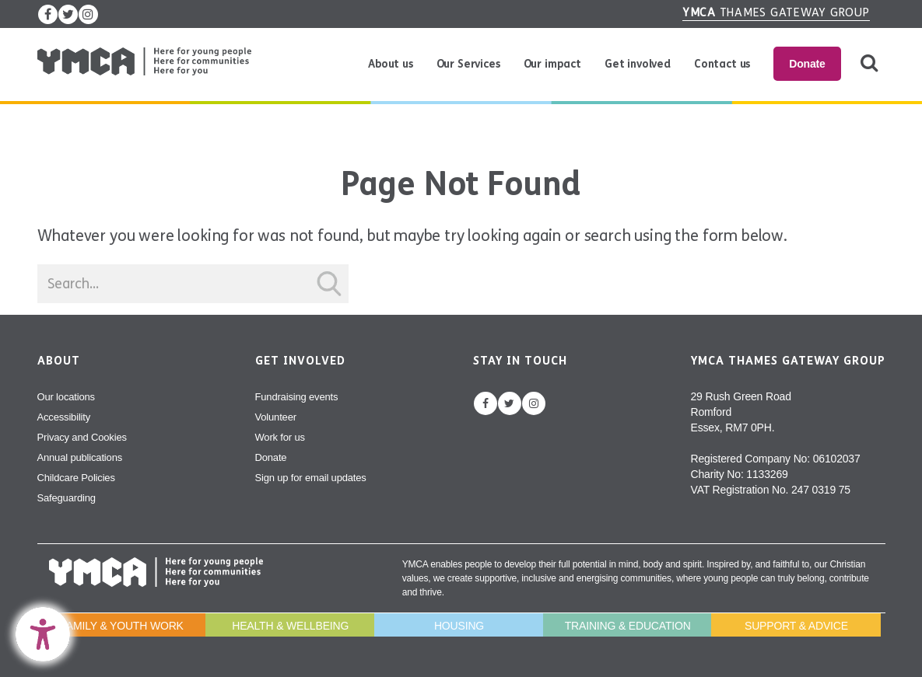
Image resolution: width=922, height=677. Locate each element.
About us (390, 64)
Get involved (638, 64)
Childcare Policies (76, 477)
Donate (807, 64)
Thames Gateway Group (776, 12)
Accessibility (64, 417)
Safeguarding (66, 498)
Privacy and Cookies (82, 437)
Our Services (468, 64)
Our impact (552, 64)
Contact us (722, 64)
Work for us (280, 437)
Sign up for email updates (310, 477)
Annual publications (80, 457)
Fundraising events (296, 397)
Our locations (66, 397)
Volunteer (275, 417)
